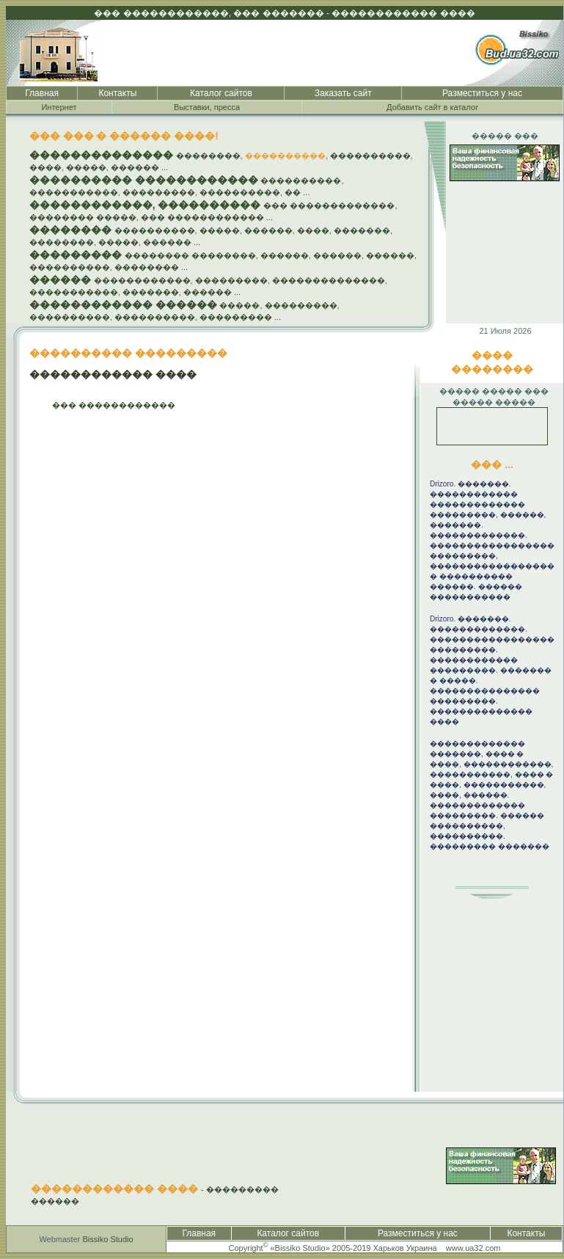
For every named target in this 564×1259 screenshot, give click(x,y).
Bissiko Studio (108, 1239)
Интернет (58, 107)
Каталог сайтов (221, 93)
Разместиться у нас (482, 93)
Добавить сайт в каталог (432, 107)
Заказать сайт (343, 93)
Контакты (117, 93)
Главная (42, 93)
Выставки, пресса (207, 107)
